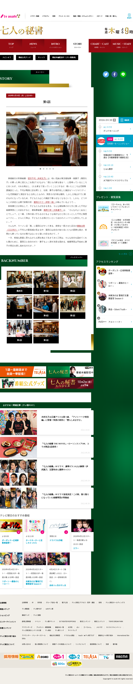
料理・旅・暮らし (111, 16)
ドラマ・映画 (34, 16)
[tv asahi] (10, 16)
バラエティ (45, 16)
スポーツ (99, 16)
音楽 (53, 16)
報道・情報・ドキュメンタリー (83, 16)
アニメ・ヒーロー (64, 16)
